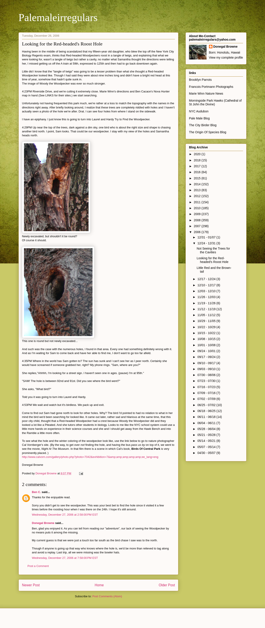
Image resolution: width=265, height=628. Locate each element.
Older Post (167, 585)
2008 (197, 220)
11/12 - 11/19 (206, 309)
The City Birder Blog (202, 125)
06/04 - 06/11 (206, 423)
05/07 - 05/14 (206, 447)
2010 (197, 208)
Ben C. (36, 492)
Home (99, 585)
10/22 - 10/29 (206, 327)
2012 (197, 196)
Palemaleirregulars (58, 17)
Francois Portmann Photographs (211, 86)
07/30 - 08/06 (206, 375)
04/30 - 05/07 (206, 453)
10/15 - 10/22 (206, 333)
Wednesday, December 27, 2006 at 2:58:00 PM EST (65, 514)
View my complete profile (226, 57)
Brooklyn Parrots (200, 79)
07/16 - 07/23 (206, 387)
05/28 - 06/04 (206, 429)
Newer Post (31, 585)
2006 (197, 232)
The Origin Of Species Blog (207, 132)
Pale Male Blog (199, 118)
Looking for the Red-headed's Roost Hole (213, 260)
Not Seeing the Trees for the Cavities (213, 250)
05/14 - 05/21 (206, 441)
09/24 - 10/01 (206, 351)
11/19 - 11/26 (206, 303)
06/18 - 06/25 (206, 411)
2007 (197, 226)
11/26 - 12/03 (206, 297)
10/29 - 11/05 (206, 321)
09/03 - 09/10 (206, 369)
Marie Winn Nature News (206, 93)
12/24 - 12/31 (206, 243)
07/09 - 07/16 (206, 393)
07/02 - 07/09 (206, 399)
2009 (197, 214)
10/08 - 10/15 (206, 339)
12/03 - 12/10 (206, 291)
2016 (197, 172)
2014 (197, 184)
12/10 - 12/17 (206, 285)
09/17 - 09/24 (206, 357)
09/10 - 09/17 (206, 363)
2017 (197, 166)
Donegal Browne (43, 523)
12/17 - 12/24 (206, 279)
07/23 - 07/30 (206, 381)
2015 (197, 178)
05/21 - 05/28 (206, 435)
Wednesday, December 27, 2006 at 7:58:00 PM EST (65, 558)
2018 (197, 160)
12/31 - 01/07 (206, 237)
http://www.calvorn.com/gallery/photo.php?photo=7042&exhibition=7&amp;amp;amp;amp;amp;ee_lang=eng (90, 457)
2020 (197, 154)
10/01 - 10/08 (206, 345)
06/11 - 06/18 (206, 417)
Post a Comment (38, 566)
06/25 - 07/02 (206, 405)
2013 (197, 190)
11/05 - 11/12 (206, 315)
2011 (197, 202)
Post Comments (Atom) (107, 596)
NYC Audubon (199, 111)
